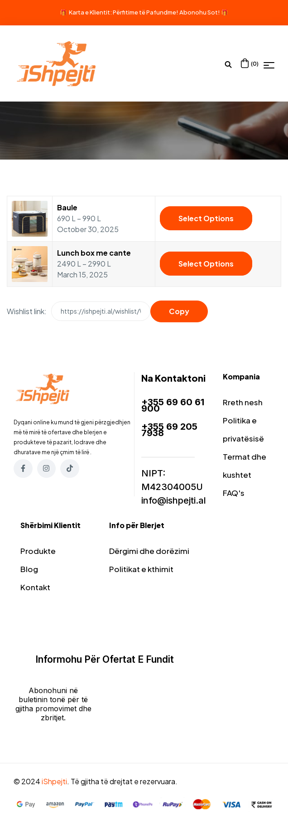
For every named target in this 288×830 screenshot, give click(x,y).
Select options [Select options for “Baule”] (206, 218)
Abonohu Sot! (199, 12)
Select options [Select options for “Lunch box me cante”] (206, 263)
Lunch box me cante (94, 252)
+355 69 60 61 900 (172, 405)
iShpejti (54, 781)
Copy (179, 311)
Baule (67, 207)
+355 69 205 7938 (169, 429)
